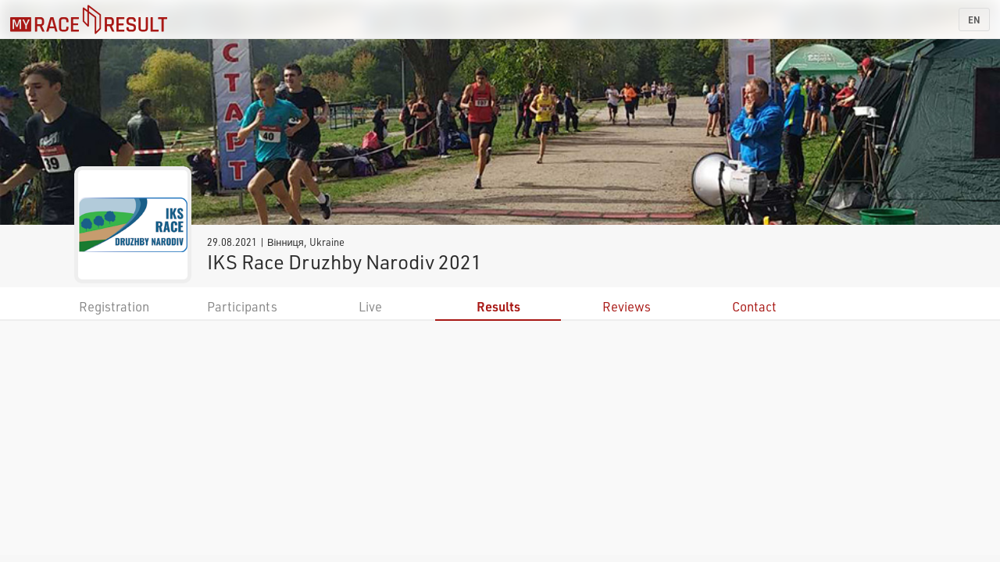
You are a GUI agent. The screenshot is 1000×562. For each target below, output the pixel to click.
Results (498, 306)
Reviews (626, 306)
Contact (754, 306)
